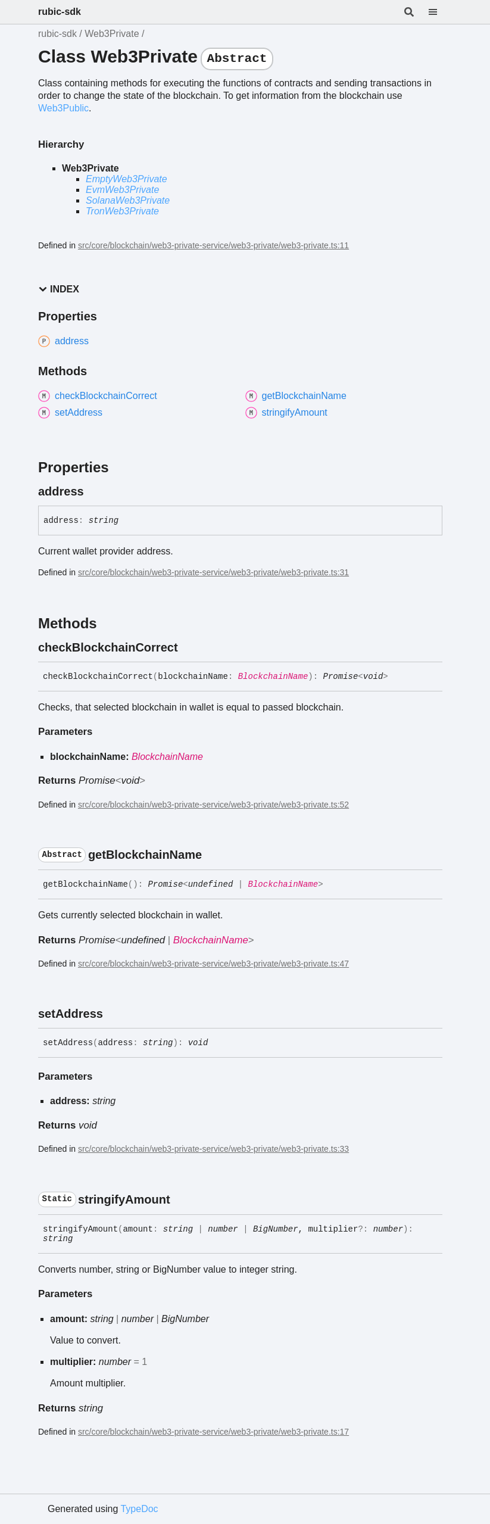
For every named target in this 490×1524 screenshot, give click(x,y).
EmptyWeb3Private (126, 179)
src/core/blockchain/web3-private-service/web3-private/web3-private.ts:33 (213, 1149)
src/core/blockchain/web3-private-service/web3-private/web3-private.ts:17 (213, 1431)
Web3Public (63, 108)
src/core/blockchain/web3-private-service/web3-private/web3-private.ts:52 (213, 804)
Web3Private (112, 34)
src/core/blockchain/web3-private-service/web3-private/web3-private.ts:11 (213, 245)
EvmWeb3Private (122, 190)
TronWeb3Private (122, 211)
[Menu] (440, 12)
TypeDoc (139, 1509)
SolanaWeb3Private (128, 200)
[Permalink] (95, 491)
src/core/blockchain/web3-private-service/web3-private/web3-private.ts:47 (213, 963)
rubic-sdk (59, 12)
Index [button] (58, 289)
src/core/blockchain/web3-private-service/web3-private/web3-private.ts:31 (213, 572)
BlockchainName (273, 676)
